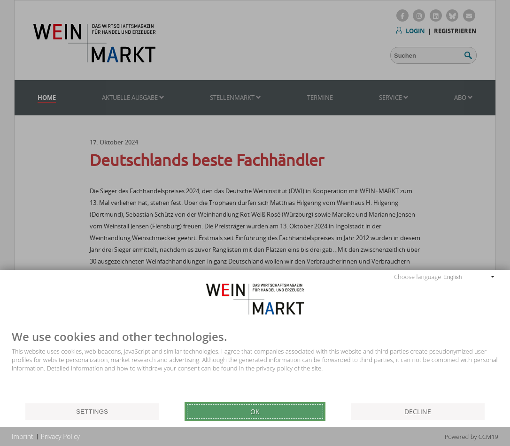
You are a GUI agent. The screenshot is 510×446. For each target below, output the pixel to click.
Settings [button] (92, 411)
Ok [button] (255, 411)
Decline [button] (417, 411)
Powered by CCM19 (471, 436)
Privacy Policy (60, 436)
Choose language (417, 276)
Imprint (22, 436)
